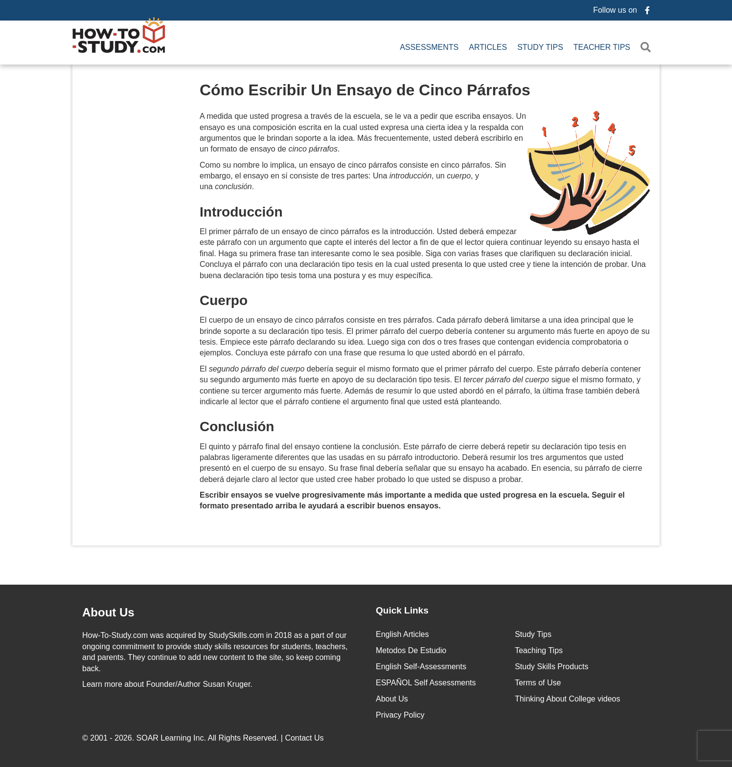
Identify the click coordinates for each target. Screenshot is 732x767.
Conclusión (237, 425)
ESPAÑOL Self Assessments (426, 682)
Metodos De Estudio (411, 649)
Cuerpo (224, 299)
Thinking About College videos (567, 698)
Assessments (429, 47)
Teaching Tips (539, 649)
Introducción (241, 210)
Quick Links (402, 609)
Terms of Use (538, 682)
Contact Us (305, 737)
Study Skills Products (551, 665)
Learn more (102, 683)
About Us (392, 698)
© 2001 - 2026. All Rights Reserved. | (204, 737)
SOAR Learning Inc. (171, 737)
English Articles (402, 633)
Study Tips (540, 47)
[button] (648, 47)
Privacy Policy (400, 714)
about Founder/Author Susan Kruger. (167, 683)
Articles (488, 47)
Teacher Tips (601, 47)
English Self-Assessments (421, 665)
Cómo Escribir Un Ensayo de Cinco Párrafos (365, 88)
